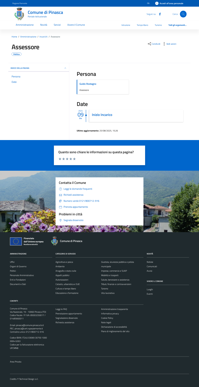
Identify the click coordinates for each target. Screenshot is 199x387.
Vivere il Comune (76, 25)
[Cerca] (183, 14)
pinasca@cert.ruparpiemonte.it (29, 328)
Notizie (150, 262)
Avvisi (149, 270)
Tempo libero (142, 25)
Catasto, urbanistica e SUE (68, 284)
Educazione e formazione (67, 293)
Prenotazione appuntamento (69, 313)
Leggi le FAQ (61, 309)
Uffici (12, 262)
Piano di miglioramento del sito (115, 331)
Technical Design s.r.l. (28, 379)
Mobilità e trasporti (109, 275)
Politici (13, 270)
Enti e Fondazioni (18, 279)
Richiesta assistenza (65, 322)
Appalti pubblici (62, 275)
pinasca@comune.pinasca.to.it (30, 325)
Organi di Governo (18, 266)
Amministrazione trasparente (114, 309)
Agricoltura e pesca (64, 262)
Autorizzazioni (62, 279)
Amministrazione (25, 25)
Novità (43, 25)
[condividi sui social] (154, 44)
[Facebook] (159, 14)
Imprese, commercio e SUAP (114, 270)
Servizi (57, 25)
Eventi (150, 293)
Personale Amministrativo (22, 275)
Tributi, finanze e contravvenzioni (116, 284)
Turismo (158, 25)
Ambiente (60, 266)
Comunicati (152, 266)
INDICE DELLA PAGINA (39, 68)
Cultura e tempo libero (66, 288)
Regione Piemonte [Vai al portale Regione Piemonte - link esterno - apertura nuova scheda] (19, 3)
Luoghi (150, 289)
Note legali (106, 322)
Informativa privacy (110, 313)
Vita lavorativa (107, 293)
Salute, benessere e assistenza (115, 279)
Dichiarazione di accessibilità (114, 326)
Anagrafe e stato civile (66, 270)
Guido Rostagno (87, 84)
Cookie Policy (107, 318)
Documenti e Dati (18, 284)
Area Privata (15, 361)
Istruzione (125, 25)
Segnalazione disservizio (67, 318)
